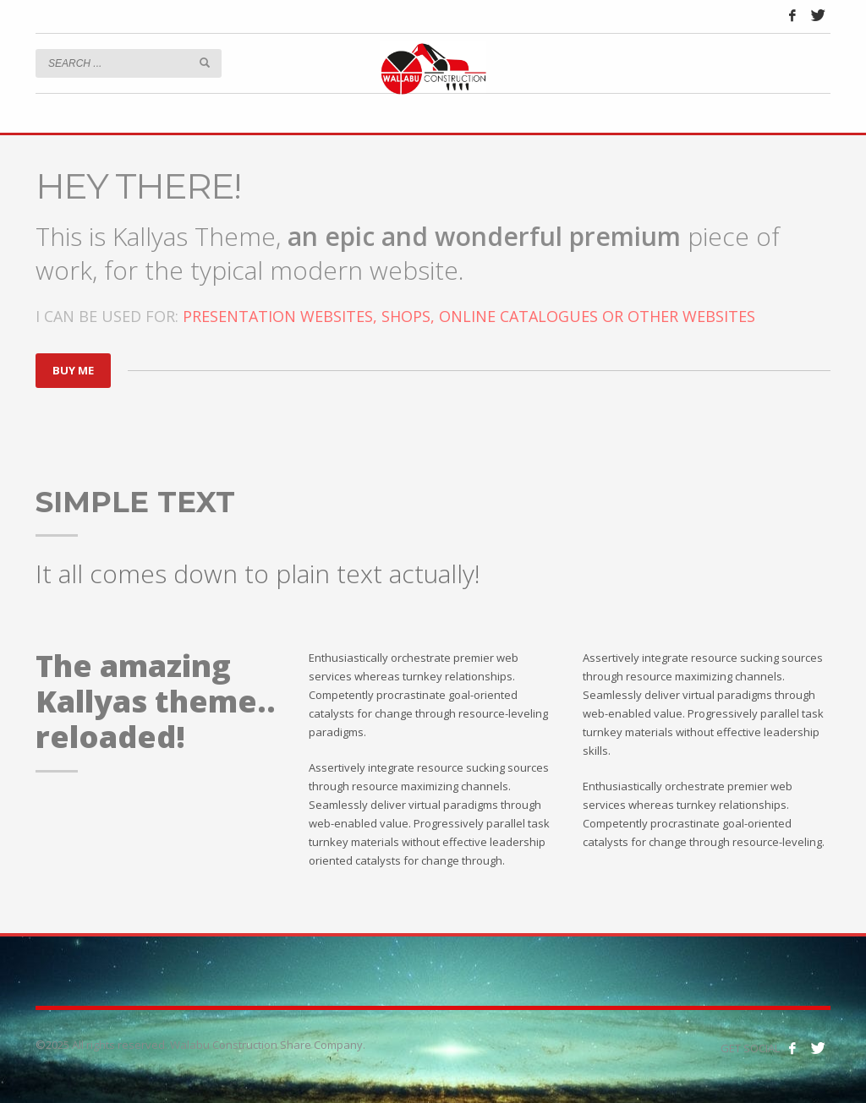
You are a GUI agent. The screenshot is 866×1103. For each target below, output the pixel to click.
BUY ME (73, 370)
